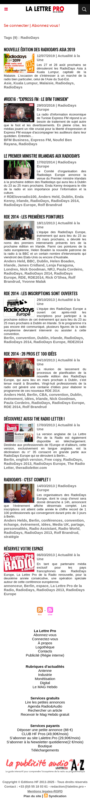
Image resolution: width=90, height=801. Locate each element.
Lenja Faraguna (60, 265)
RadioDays (13, 87)
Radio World (68, 528)
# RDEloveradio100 (20, 197)
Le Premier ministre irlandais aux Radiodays (42, 156)
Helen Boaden (62, 261)
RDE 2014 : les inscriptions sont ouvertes (41, 293)
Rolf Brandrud (50, 205)
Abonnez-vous (45, 635)
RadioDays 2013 (17, 463)
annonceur (13, 586)
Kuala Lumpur (25, 83)
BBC (31, 261)
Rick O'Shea (55, 277)
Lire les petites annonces (45, 702)
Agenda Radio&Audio (45, 706)
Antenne (45, 670)
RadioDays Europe (20, 205)
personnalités (15, 528)
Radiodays (64, 83)
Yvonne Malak (34, 281)
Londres (11, 269)
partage (77, 524)
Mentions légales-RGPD (45, 791)
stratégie (11, 537)
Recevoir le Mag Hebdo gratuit (45, 714)
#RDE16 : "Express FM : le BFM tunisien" (36, 99)
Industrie (45, 675)
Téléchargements (45, 750)
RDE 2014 (12, 407)
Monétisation (45, 679)
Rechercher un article (45, 710)
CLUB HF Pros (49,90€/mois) (45, 734)
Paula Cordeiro (69, 269)
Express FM (41, 140)
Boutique (45, 746)
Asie (8, 83)
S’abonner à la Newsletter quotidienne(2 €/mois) (44, 742)
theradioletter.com (31, 468)
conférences (51, 520)
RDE (22, 277)
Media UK (61, 524)
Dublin (67, 197)
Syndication (57, 796)
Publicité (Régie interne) (45, 655)
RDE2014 (35, 277)
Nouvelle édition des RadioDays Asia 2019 (39, 49)
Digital (45, 683)
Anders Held (49, 197)
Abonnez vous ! (46, 25)
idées (29, 399)
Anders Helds (15, 520)
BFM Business (16, 140)
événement (13, 399)
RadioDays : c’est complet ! (27, 480)
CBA (43, 394)
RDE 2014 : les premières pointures (34, 217)
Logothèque (45, 647)
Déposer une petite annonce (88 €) (45, 730)
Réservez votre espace (23, 549)
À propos (45, 643)
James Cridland (31, 265)
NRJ (51, 269)
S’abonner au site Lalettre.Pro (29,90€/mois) (45, 738)
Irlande (22, 201)
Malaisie (46, 83)
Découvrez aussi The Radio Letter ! (34, 419)
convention (25, 338)
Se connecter (16, 25)
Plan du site (32, 796)
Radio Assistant (42, 528)
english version (29, 459)
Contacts (45, 651)
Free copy (52, 459)
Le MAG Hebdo (45, 687)
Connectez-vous (45, 639)
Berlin (9, 338)
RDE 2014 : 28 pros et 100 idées (30, 354)
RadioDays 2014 (64, 201)
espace (42, 586)
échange (11, 524)
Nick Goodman (33, 269)
